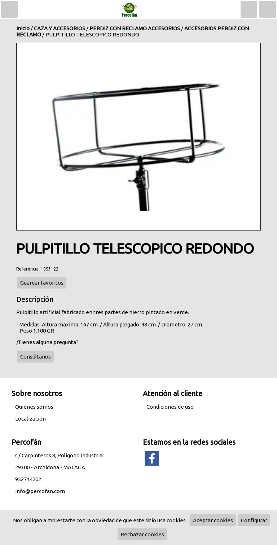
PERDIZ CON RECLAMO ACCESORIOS (134, 28)
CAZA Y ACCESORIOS (59, 28)
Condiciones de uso (170, 407)
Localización (30, 419)
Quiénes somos (34, 407)
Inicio (23, 28)
